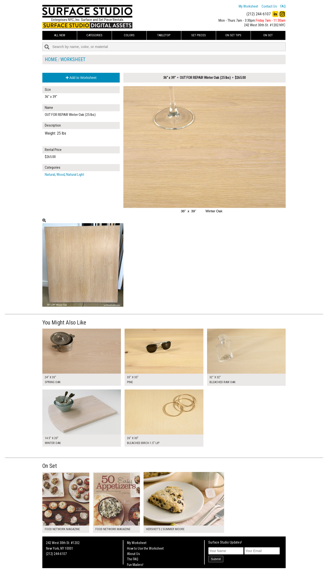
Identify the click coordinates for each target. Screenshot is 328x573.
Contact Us (269, 6)
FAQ (283, 6)
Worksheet (72, 59)
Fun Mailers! (135, 565)
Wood (60, 174)
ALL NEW (59, 35)
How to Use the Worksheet (145, 548)
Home (51, 59)
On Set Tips (233, 35)
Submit (216, 559)
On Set (268, 35)
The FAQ (132, 559)
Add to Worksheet (81, 78)
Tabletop (163, 35)
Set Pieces (198, 35)
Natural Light (75, 174)
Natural (50, 174)
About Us (133, 554)
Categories (94, 35)
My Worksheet (248, 6)
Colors (129, 35)
